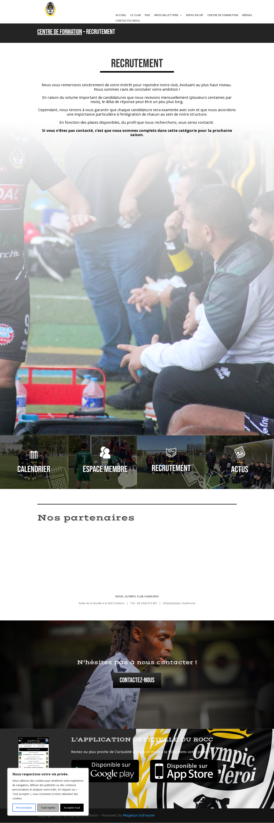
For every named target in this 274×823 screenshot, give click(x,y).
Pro (147, 15)
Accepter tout (72, 807)
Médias (247, 15)
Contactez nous (128, 20)
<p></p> (137, 286)
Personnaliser (24, 807)
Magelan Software (139, 816)
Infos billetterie (166, 15)
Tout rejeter (48, 807)
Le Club (135, 15)
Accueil (121, 15)
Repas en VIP (194, 15)
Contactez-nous (137, 681)
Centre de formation (222, 15)
